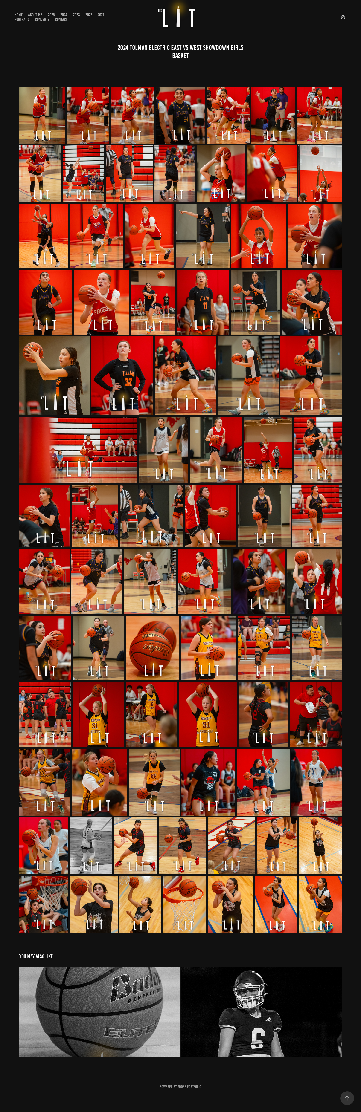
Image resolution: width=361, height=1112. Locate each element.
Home (19, 14)
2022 (88, 14)
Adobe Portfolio (189, 1086)
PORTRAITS (22, 19)
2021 (101, 14)
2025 (51, 14)
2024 (63, 14)
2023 (76, 14)
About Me (35, 14)
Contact (61, 19)
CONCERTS (42, 19)
